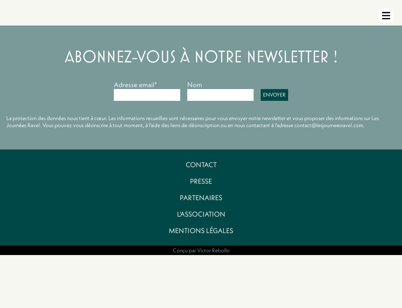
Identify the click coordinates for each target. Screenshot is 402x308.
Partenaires (201, 197)
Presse (201, 181)
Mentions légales (201, 230)
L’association (201, 214)
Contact (201, 164)
